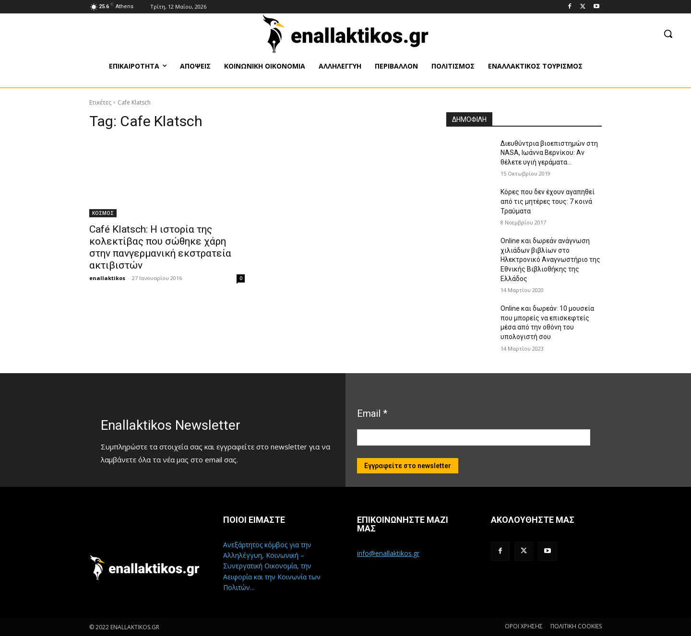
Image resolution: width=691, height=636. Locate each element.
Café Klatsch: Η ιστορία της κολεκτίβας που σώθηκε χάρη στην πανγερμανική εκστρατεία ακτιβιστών (160, 247)
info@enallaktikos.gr (388, 553)
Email (372, 413)
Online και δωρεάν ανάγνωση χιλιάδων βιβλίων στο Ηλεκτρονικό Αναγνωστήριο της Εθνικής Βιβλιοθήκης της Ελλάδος (550, 259)
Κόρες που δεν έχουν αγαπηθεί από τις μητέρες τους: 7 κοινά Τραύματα (547, 201)
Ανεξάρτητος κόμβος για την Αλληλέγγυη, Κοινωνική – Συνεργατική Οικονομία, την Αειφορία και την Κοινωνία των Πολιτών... (272, 566)
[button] (667, 33)
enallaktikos (107, 278)
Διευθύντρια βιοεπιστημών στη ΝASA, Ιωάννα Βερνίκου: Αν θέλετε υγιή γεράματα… (549, 153)
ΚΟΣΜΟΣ (103, 213)
